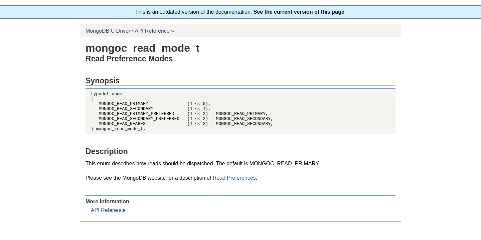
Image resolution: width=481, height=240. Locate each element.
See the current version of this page (299, 12)
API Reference (152, 31)
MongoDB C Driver (108, 31)
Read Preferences (234, 186)
